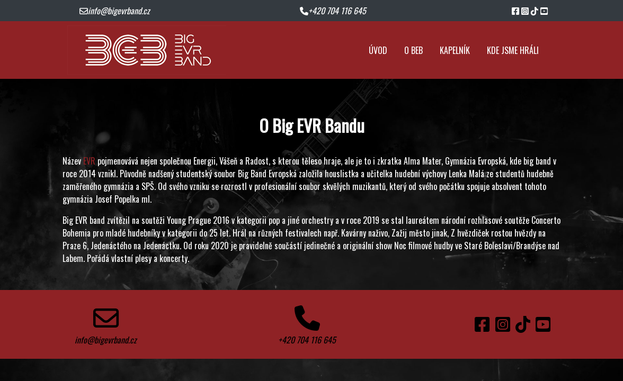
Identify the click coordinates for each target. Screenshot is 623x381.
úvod (378, 50)
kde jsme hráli (513, 50)
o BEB (413, 50)
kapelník (455, 50)
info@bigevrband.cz (114, 10)
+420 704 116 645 (333, 10)
